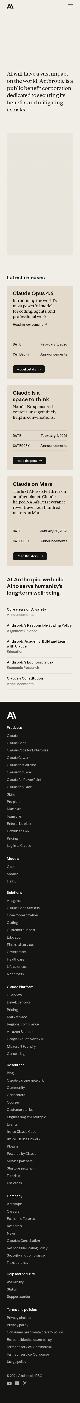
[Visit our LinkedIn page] (17, 1383)
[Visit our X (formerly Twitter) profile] (24, 1383)
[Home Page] (22, 6)
